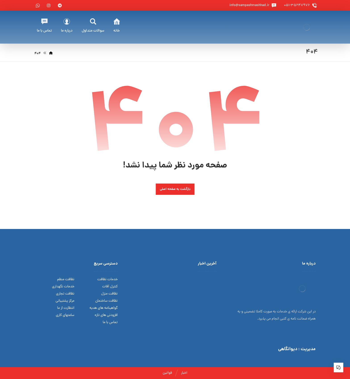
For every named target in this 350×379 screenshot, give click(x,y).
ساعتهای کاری (65, 315)
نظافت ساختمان (106, 301)
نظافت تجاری (65, 293)
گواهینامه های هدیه (104, 308)
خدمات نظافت (107, 279)
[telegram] (59, 5)
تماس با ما (110, 322)
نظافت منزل (109, 293)
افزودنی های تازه (106, 315)
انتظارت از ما (65, 308)
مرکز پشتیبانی (65, 301)
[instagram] (48, 5)
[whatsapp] (37, 5)
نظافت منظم (65, 279)
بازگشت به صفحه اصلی (175, 189)
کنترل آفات (110, 286)
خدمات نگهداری (63, 286)
